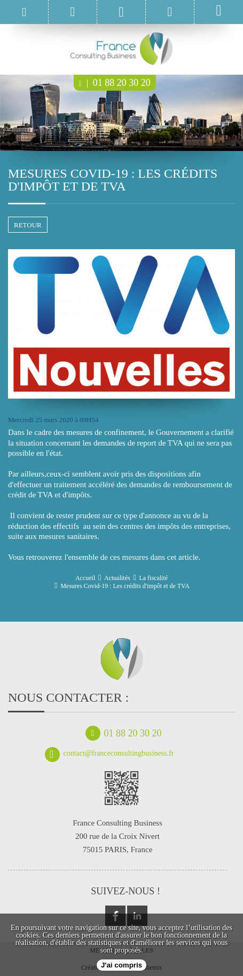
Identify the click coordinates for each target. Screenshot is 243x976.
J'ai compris (121, 965)
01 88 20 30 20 (115, 82)
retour (28, 225)
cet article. (183, 557)
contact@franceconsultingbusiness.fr (109, 753)
